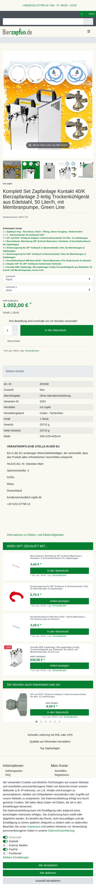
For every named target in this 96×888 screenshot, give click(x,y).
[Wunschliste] (77, 14)
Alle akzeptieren (48, 865)
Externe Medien (18, 845)
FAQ (8, 774)
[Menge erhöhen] (14, 327)
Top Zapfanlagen (50, 748)
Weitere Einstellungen (16, 857)
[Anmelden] (4, 14)
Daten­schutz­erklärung (61, 830)
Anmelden (61, 770)
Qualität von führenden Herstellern (50, 741)
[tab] (48, 371)
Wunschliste (12, 341)
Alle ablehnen (48, 872)
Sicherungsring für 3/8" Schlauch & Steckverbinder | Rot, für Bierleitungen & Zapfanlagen (59, 587)
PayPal (13, 849)
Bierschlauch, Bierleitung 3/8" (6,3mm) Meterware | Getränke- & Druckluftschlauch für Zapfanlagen (56, 557)
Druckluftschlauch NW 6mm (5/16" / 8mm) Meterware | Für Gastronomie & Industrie (49, 260)
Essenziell (15, 837)
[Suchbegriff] (43, 21)
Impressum (33, 826)
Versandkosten (31, 351)
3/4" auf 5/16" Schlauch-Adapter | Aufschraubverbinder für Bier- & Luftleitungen (47, 238)
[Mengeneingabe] (7, 330)
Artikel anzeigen (59, 601)
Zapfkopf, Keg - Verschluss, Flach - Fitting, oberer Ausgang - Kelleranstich (44, 231)
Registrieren (62, 774)
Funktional (15, 853)
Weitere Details (15, 371)
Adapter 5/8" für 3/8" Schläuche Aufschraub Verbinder (33, 264)
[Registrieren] (10, 14)
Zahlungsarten (13, 770)
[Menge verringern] (14, 333)
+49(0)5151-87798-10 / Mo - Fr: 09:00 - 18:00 (48, 5)
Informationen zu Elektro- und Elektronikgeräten (35, 534)
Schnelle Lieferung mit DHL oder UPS (50, 734)
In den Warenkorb (67, 330)
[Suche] (88, 21)
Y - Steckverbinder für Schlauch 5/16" (25, 235)
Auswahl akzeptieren (48, 880)
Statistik (13, 841)
